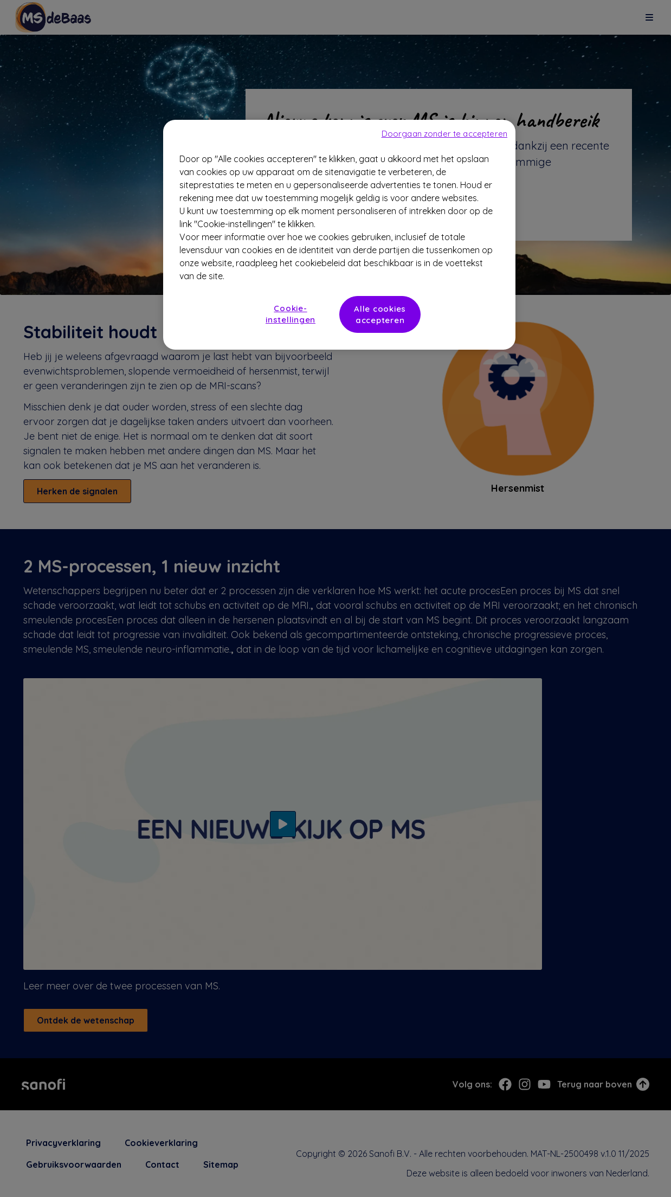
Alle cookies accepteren (380, 314)
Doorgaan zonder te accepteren (444, 133)
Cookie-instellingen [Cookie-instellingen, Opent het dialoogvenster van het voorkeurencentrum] (290, 314)
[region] (339, 235)
